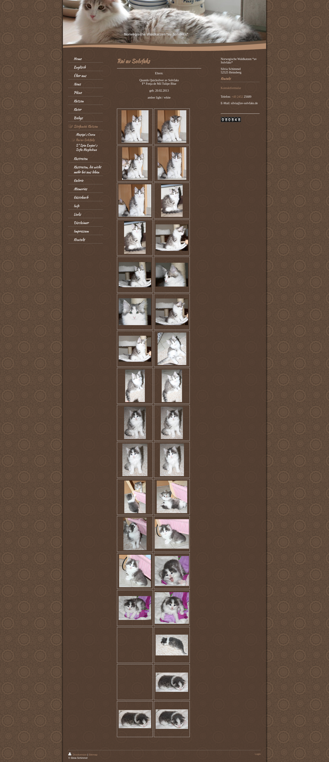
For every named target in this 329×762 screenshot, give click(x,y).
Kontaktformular (231, 88)
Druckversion (77, 754)
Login (258, 754)
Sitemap (93, 754)
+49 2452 (238, 96)
